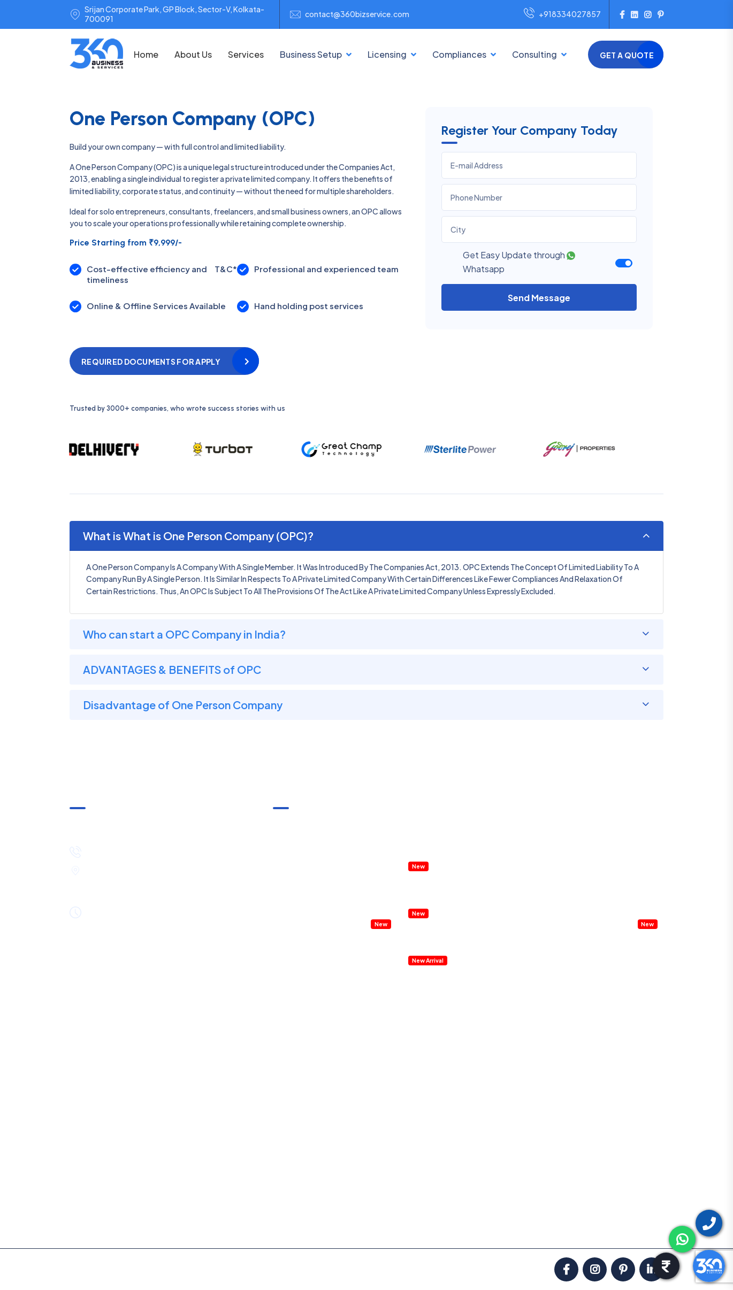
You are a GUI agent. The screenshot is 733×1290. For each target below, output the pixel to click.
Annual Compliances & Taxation (328, 858)
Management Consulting (609, 871)
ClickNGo (364, 1269)
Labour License (400, 1146)
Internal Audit (521, 1124)
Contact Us (633, 1227)
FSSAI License (398, 1042)
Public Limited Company (315, 1124)
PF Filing (512, 1089)
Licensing (387, 54)
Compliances (459, 54)
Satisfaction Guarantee (250, 1227)
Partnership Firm (301, 1036)
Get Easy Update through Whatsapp (519, 261)
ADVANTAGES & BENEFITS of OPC (172, 669)
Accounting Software (446, 947)
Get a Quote (627, 55)
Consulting (534, 54)
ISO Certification (404, 1059)
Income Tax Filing (527, 1007)
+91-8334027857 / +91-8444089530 (157, 850)
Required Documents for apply (150, 361)
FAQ (514, 1227)
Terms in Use (330, 1227)
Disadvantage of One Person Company (182, 704)
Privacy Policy (393, 1227)
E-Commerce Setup (308, 1141)
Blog (547, 1227)
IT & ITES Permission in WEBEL (459, 853)
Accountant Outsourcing (316, 905)
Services (246, 54)
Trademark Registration (416, 1025)
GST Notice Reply (528, 1159)
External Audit (522, 1141)
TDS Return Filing (527, 1025)
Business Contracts (612, 1072)
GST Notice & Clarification (318, 823)
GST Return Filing (528, 989)
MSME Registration (407, 1007)
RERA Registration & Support (458, 900)
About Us (193, 54)
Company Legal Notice (605, 888)
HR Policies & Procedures (609, 853)
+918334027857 (562, 14)
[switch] (623, 263)
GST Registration (405, 989)
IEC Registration (403, 1077)
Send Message (539, 297)
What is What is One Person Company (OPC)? (198, 535)
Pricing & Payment (160, 1227)
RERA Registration (406, 1182)
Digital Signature (403, 1094)
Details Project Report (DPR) (457, 929)
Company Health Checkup (319, 923)
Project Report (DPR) (614, 1106)
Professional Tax (526, 1072)
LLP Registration (301, 1019)
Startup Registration (410, 1112)
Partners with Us (462, 1227)
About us (95, 1227)
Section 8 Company (307, 1089)
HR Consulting (603, 1036)
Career (584, 1227)
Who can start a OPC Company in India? (184, 634)
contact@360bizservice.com (357, 14)
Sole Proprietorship (306, 1054)
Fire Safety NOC (403, 1164)
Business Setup (311, 54)
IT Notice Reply (523, 1176)
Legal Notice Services (615, 1089)
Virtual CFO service (598, 923)
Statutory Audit (525, 1106)
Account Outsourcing (615, 989)
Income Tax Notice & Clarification (330, 841)
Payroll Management (601, 905)
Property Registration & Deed (459, 882)
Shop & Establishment (413, 1129)
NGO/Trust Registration (315, 1072)
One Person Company (311, 1106)
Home (146, 54)
